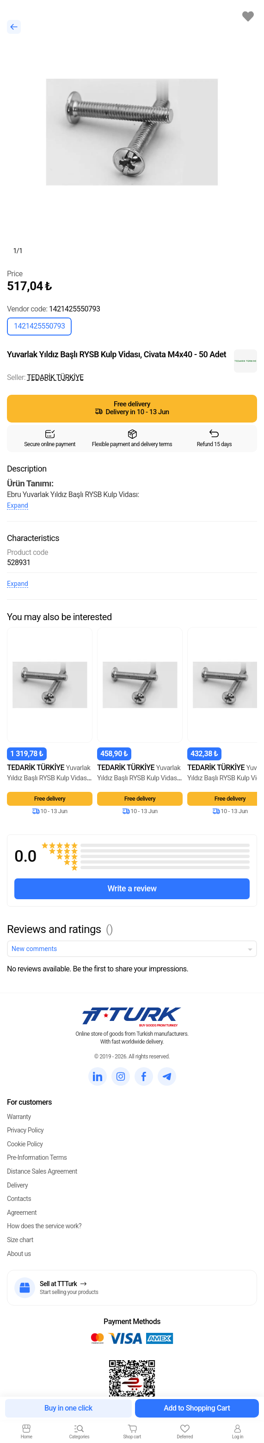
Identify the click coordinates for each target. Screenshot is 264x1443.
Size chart (20, 1240)
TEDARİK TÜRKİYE (55, 377)
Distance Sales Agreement (42, 1171)
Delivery (17, 1185)
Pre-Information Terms (37, 1157)
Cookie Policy (25, 1144)
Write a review (131, 888)
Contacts (19, 1198)
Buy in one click (68, 1408)
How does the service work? (44, 1226)
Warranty (19, 1116)
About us (19, 1253)
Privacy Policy (25, 1130)
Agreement (22, 1212)
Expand (17, 505)
